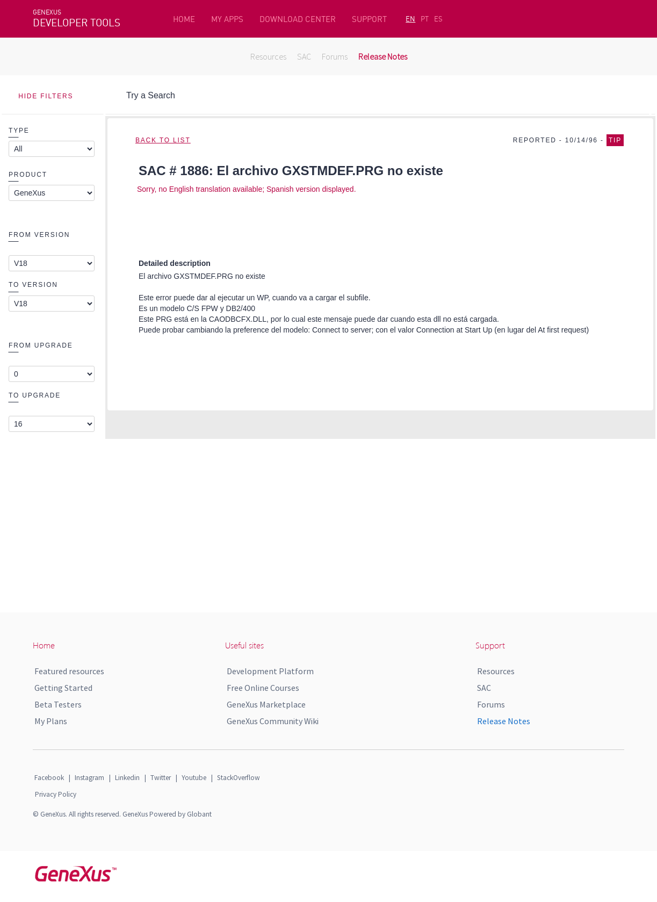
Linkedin (127, 777)
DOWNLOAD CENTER (297, 19)
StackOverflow (238, 777)
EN (410, 19)
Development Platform (270, 671)
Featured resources (69, 671)
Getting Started (63, 687)
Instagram (89, 777)
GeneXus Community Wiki (273, 721)
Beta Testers (58, 704)
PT (425, 19)
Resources (268, 56)
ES (438, 19)
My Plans (50, 721)
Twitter (160, 777)
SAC (304, 56)
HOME (184, 19)
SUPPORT (369, 19)
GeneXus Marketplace (266, 704)
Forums (335, 56)
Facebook (49, 777)
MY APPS (227, 19)
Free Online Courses (263, 687)
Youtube (194, 777)
